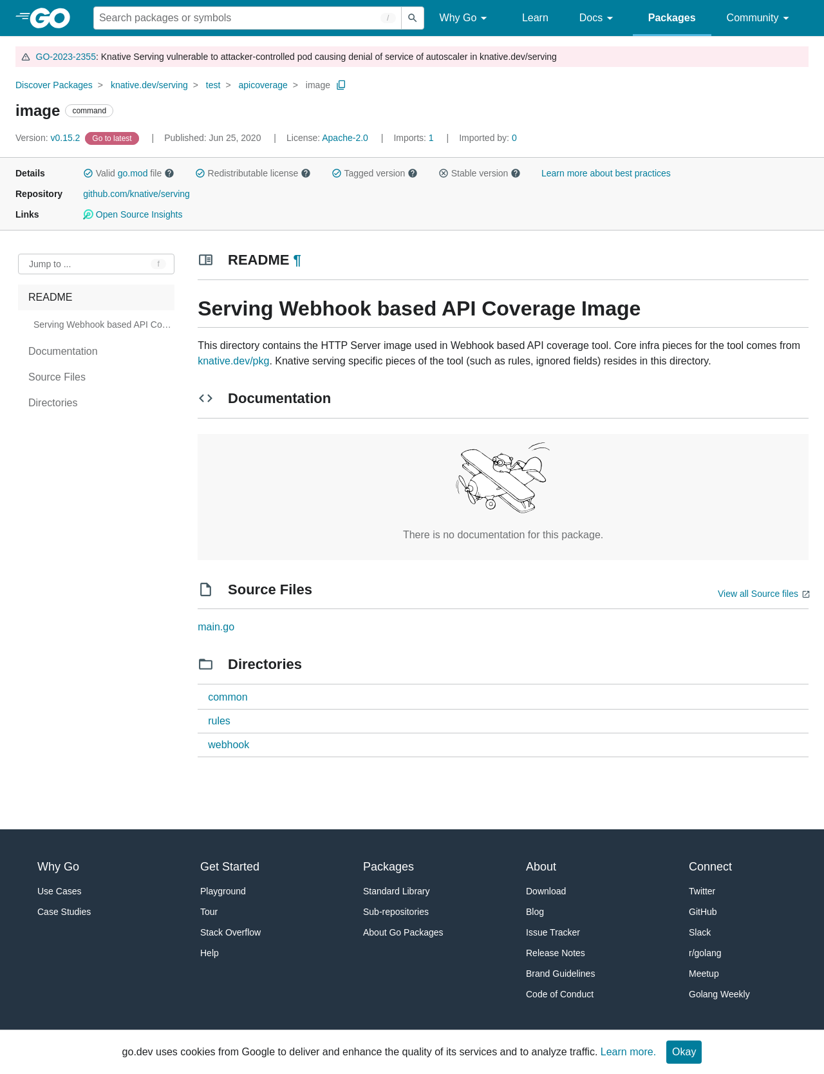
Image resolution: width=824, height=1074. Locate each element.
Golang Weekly (719, 994)
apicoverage (262, 85)
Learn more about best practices (606, 173)
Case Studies (64, 912)
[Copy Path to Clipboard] (341, 85)
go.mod (133, 173)
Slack (700, 932)
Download (546, 891)
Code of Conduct (560, 994)
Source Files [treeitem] (57, 377)
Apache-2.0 (345, 138)
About (541, 866)
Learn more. (628, 1051)
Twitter (702, 891)
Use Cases (59, 891)
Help (209, 953)
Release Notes (555, 953)
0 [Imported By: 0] (488, 138)
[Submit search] (412, 18)
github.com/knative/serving (136, 194)
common (227, 697)
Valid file (128, 173)
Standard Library (396, 891)
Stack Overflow (230, 932)
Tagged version (375, 173)
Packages (672, 17)
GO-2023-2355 (66, 57)
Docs (598, 18)
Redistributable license (253, 173)
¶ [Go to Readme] (297, 260)
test (213, 85)
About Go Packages (403, 932)
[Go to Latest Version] (113, 138)
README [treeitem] (50, 297)
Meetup (704, 973)
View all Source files (758, 594)
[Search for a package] (247, 18)
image (318, 85)
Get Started (229, 866)
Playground (223, 891)
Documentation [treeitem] (63, 351)
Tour (209, 912)
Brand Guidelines (560, 973)
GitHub (703, 912)
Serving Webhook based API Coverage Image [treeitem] (102, 324)
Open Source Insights (132, 214)
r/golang (705, 953)
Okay (684, 1051)
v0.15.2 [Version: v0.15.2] (48, 138)
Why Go (465, 18)
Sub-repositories (396, 912)
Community (760, 18)
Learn (535, 17)
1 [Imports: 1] (414, 138)
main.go (216, 626)
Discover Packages (54, 85)
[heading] (54, 18)
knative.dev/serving (149, 85)
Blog (535, 912)
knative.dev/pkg (233, 360)
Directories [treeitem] (52, 402)
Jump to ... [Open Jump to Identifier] (50, 264)
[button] (88, 173)
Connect (710, 866)
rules (219, 720)
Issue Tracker (553, 932)
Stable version (479, 173)
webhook (228, 744)
